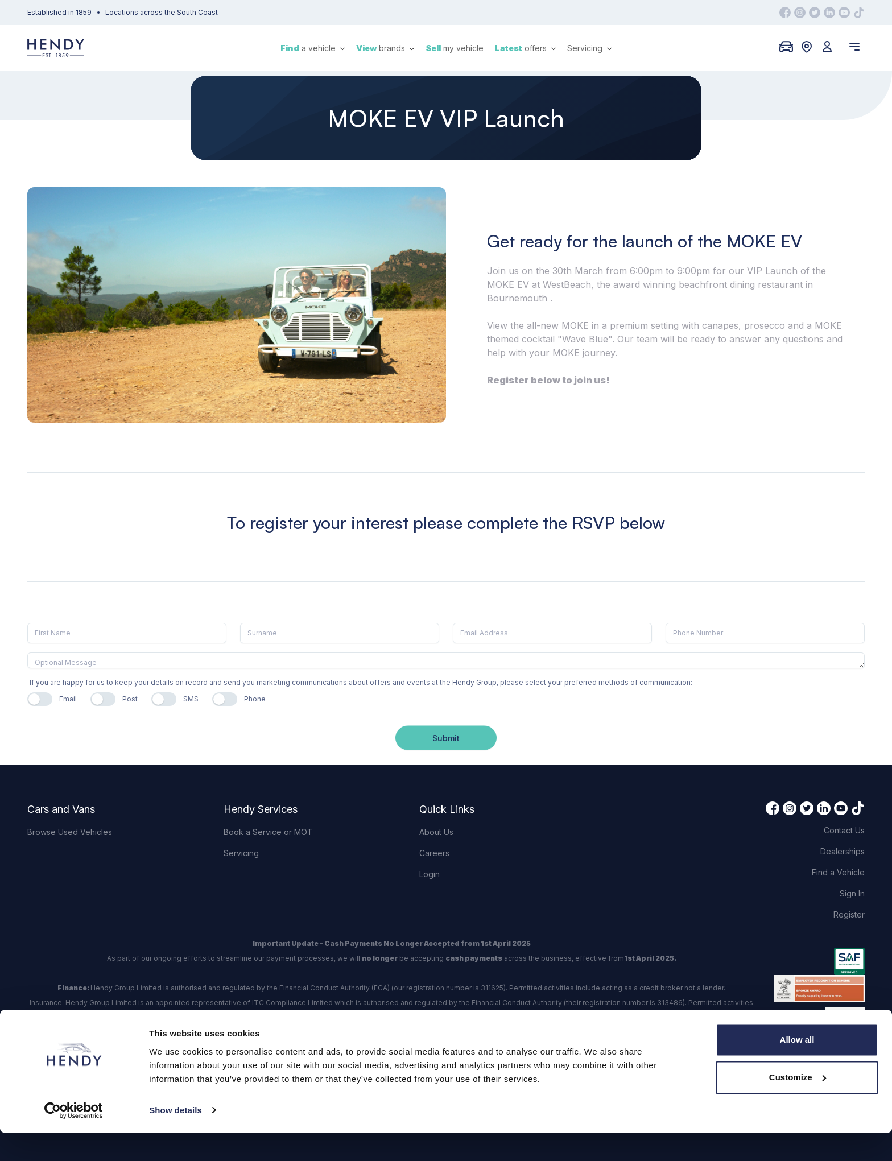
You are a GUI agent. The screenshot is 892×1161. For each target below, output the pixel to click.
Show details (175, 1138)
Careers (434, 853)
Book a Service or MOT (268, 832)
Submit (446, 737)
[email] (552, 633)
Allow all (797, 1068)
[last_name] (340, 633)
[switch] (39, 699)
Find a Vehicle (838, 872)
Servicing (589, 48)
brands (385, 48)
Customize (797, 1105)
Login (429, 874)
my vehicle (455, 48)
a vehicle (312, 48)
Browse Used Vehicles (69, 832)
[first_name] (127, 633)
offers (525, 48)
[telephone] (765, 633)
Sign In (852, 893)
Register (849, 914)
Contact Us (844, 830)
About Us (436, 832)
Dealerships (842, 851)
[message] (446, 660)
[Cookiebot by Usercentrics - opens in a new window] (73, 1138)
